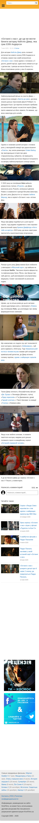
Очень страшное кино (14, 779)
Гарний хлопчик (8, 400)
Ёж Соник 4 (18, 784)
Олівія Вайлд (30, 150)
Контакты (5, 796)
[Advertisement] (19, 22)
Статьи (16, 48)
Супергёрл (22, 782)
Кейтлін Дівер (16, 52)
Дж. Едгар (6, 394)
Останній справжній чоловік (12, 443)
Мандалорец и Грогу (23, 776)
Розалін (21, 186)
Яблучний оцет (17, 267)
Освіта (4, 150)
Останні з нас (7, 61)
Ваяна (4, 784)
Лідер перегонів (8, 397)
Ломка (33, 306)
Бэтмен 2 (5, 787)
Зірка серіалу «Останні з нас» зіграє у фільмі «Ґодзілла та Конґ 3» (29, 525)
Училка (4, 403)
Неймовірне (26, 346)
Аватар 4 (21, 790)
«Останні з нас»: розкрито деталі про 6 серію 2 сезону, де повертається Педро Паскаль (28, 571)
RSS (12, 796)
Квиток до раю (23, 99)
